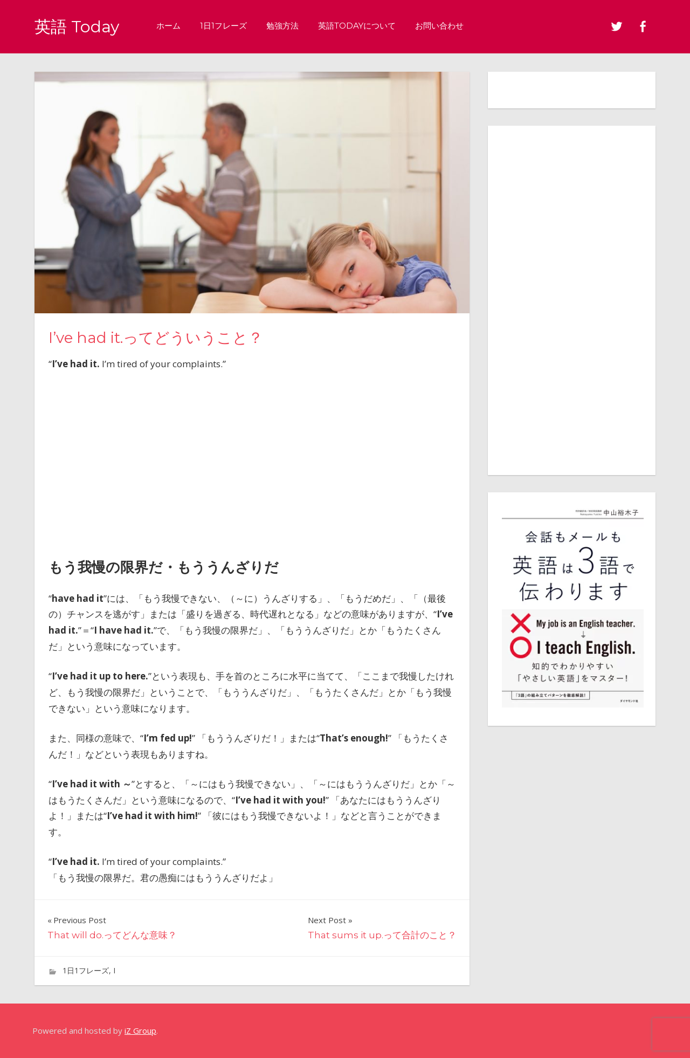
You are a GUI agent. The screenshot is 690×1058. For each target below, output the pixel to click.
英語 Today (78, 26)
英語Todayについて (361, 25)
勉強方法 (287, 25)
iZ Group (140, 1030)
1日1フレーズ (227, 25)
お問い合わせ (443, 25)
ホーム (173, 25)
